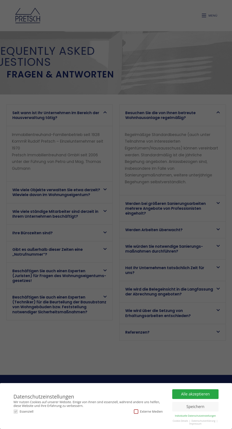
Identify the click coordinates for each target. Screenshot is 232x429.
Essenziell (23, 411)
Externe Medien (148, 411)
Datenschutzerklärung (203, 420)
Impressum (195, 423)
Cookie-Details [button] (181, 420)
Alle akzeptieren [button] (195, 393)
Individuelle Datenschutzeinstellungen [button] (195, 415)
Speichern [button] (195, 405)
